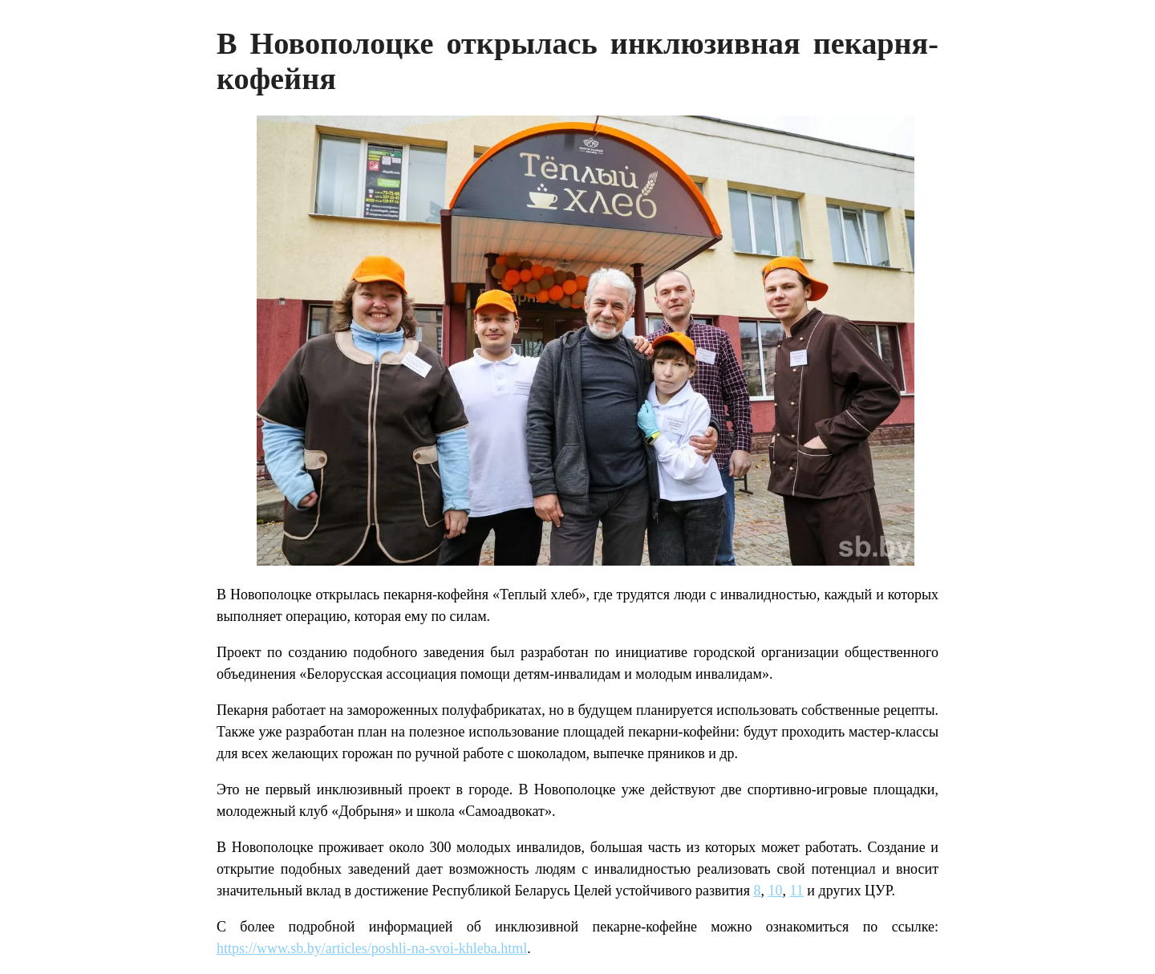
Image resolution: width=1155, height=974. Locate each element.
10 (775, 891)
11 (797, 891)
